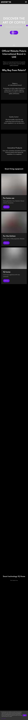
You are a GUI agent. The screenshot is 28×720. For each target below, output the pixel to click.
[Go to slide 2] (14, 45)
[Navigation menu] (26, 2)
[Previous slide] (1, 25)
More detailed (4, 718)
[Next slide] (27, 25)
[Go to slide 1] (13, 45)
